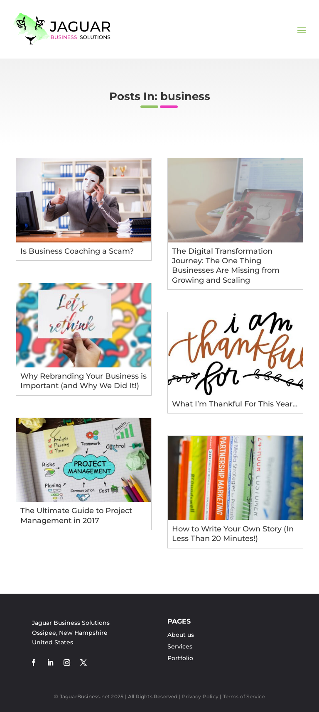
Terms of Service (244, 696)
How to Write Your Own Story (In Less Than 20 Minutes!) (233, 533)
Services (179, 646)
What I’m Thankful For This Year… (234, 404)
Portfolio (180, 658)
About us (180, 635)
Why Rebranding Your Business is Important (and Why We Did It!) (83, 381)
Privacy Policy (200, 696)
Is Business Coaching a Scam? (77, 251)
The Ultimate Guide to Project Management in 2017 (76, 515)
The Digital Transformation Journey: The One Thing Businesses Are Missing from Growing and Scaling (226, 266)
